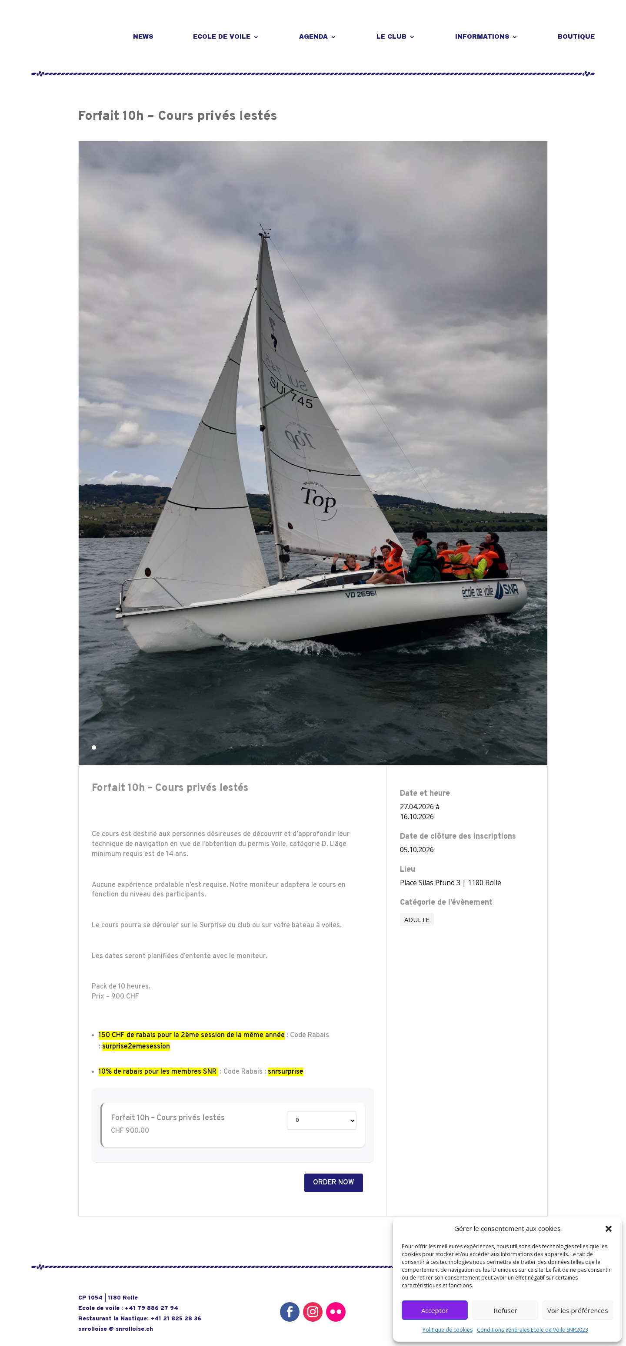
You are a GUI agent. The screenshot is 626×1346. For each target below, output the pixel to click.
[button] (608, 1228)
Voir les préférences (577, 1310)
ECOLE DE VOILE (221, 36)
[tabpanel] (313, 453)
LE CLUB (391, 36)
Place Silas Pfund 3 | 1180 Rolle (450, 882)
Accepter (434, 1310)
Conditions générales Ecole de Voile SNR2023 (532, 1329)
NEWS (143, 36)
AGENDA (313, 36)
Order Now (333, 1182)
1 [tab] (94, 747)
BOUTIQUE (576, 36)
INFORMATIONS (482, 36)
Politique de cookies (448, 1329)
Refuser (505, 1310)
